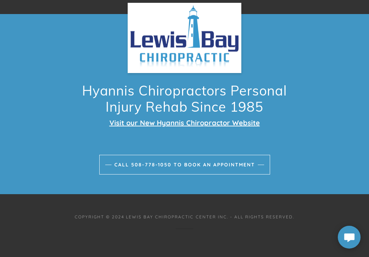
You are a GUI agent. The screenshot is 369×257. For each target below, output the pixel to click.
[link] (184, 5)
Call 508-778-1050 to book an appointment (184, 165)
